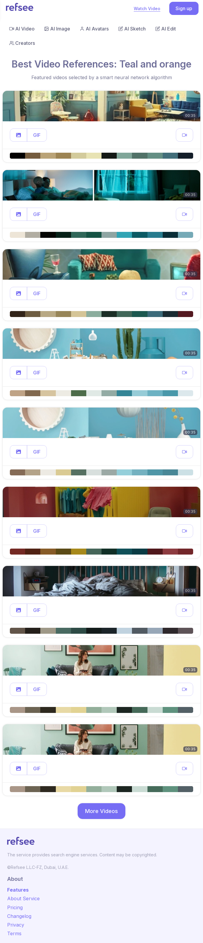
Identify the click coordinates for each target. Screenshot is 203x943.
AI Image (57, 29)
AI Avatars (94, 29)
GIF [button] (37, 135)
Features (18, 890)
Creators (22, 43)
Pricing (15, 907)
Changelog (19, 916)
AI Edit (165, 29)
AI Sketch (132, 29)
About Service (23, 898)
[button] (18, 135)
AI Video (22, 29)
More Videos (101, 811)
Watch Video (147, 8)
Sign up (184, 8)
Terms (14, 933)
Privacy (15, 925)
